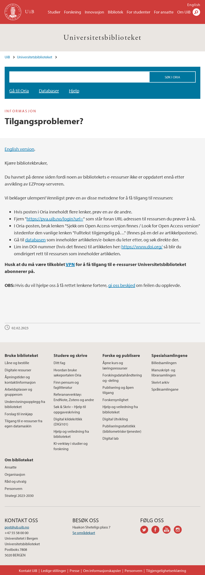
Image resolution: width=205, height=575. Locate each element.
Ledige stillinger (53, 570)
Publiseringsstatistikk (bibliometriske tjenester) (121, 428)
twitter (145, 530)
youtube (168, 530)
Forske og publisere (121, 355)
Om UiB (184, 12)
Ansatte (11, 467)
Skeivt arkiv (160, 382)
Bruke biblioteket (21, 355)
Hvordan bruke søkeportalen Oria (67, 372)
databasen (35, 240)
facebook (157, 530)
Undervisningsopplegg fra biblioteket (25, 404)
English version (19, 149)
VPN (70, 264)
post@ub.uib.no (17, 527)
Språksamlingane (164, 389)
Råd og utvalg (15, 481)
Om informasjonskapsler (102, 570)
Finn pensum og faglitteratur (66, 385)
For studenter (138, 12)
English (193, 4)
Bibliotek (115, 12)
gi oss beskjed (121, 285)
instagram (179, 530)
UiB (7, 57)
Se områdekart (83, 532)
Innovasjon (94, 12)
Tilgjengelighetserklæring (166, 570)
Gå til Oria (19, 90)
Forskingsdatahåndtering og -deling (122, 377)
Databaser (49, 90)
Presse (74, 570)
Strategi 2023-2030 (19, 495)
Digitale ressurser (18, 370)
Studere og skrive (70, 355)
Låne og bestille (17, 362)
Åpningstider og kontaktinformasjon (20, 379)
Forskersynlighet (115, 399)
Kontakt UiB (28, 570)
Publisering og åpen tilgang (118, 390)
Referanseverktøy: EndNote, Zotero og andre (74, 397)
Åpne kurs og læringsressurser (114, 365)
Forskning (72, 12)
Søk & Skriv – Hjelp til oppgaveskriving (70, 409)
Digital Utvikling (115, 419)
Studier (54, 12)
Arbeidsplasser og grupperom (18, 392)
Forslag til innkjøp (19, 414)
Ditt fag (59, 362)
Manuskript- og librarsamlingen (163, 372)
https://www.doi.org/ (142, 246)
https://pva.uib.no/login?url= (55, 219)
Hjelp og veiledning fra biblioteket (71, 434)
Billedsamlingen (164, 362)
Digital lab (110, 438)
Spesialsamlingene (169, 355)
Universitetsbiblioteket (102, 37)
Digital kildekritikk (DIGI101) (68, 421)
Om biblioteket (19, 459)
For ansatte (164, 12)
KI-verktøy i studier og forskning (71, 446)
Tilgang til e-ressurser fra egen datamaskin (23, 423)
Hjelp (74, 90)
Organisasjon (15, 474)
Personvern (13, 488)
